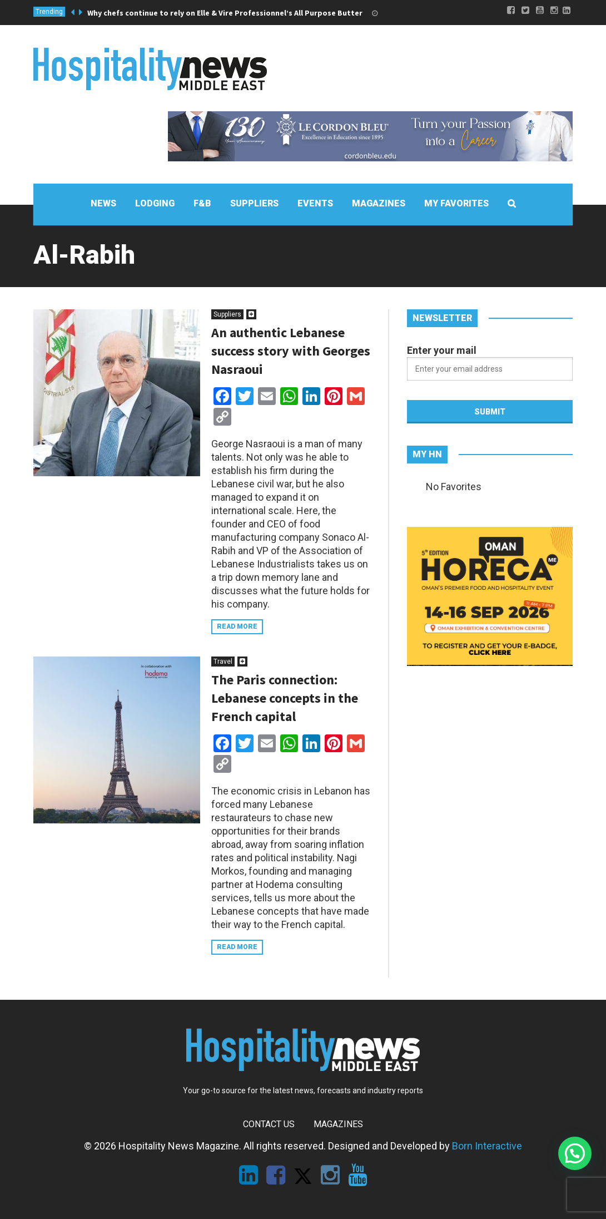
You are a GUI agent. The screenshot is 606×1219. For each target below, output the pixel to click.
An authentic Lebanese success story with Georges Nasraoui (290, 351)
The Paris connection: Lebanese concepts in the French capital (284, 698)
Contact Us (269, 1124)
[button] (575, 1153)
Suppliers (227, 314)
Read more (237, 626)
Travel (222, 661)
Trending (49, 12)
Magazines (338, 1124)
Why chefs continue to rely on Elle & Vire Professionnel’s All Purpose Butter (224, 13)
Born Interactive (487, 1146)
